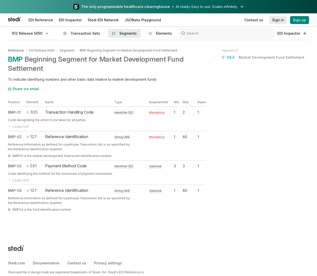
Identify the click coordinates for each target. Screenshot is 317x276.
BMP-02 (15, 137)
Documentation (46, 263)
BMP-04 (15, 190)
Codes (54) (18, 180)
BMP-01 (14, 112)
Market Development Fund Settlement (263, 57)
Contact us (76, 263)
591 (31, 165)
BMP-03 (15, 166)
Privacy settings (108, 263)
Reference (16, 50)
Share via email (23, 89)
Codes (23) (18, 126)
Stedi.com (16, 263)
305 (32, 112)
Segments (67, 50)
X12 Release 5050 (42, 50)
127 (31, 136)
